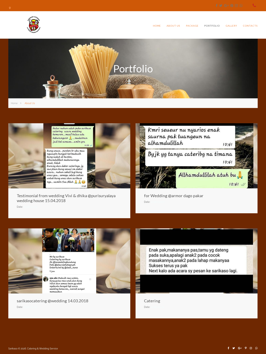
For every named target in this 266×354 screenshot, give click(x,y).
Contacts (250, 25)
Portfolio (212, 25)
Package (192, 25)
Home (157, 25)
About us (173, 25)
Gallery (231, 25)
